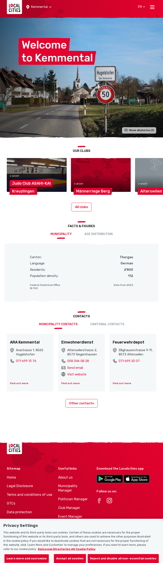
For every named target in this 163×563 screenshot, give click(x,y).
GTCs (11, 503)
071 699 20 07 (129, 361)
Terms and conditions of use (29, 495)
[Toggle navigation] (152, 7)
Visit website (76, 374)
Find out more (19, 383)
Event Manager (70, 517)
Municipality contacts (58, 324)
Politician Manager (73, 499)
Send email (75, 368)
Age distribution (98, 234)
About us (65, 477)
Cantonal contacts (107, 324)
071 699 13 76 (26, 361)
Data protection (19, 512)
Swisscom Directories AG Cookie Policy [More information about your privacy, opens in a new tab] (67, 553)
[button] (38, 7)
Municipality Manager (67, 488)
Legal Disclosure (20, 486)
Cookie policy (17, 521)
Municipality (61, 234)
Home (11, 477)
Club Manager (69, 508)
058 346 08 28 (78, 361)
